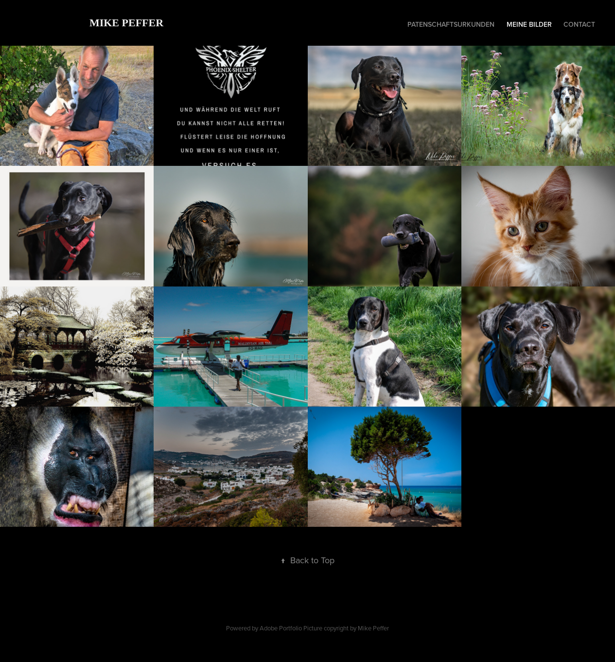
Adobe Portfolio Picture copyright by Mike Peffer (324, 628)
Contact (579, 24)
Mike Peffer (126, 23)
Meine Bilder (529, 24)
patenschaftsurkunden (450, 24)
